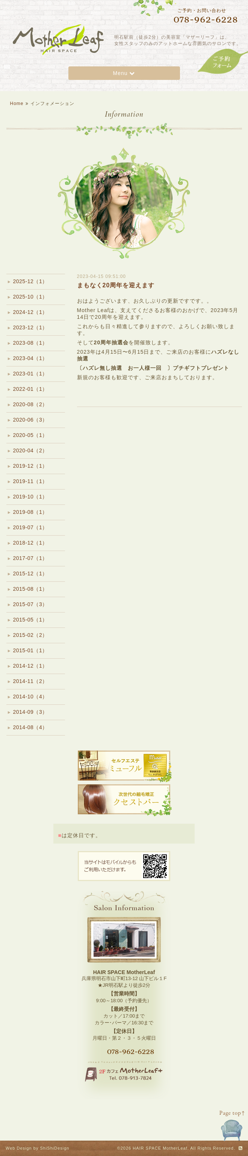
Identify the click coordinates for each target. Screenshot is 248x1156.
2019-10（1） (30, 497)
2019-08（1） (30, 512)
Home (17, 103)
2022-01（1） (30, 389)
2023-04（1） (30, 358)
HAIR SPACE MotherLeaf (160, 1148)
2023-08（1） (30, 343)
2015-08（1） (30, 589)
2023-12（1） (30, 327)
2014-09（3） (30, 712)
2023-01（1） (30, 374)
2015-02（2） (30, 635)
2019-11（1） (30, 481)
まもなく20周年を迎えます (116, 285)
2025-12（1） (30, 281)
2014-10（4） (30, 697)
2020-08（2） (30, 404)
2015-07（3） (30, 604)
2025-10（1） (30, 297)
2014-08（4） (30, 727)
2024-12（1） (30, 312)
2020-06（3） (30, 420)
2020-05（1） (30, 435)
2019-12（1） (30, 466)
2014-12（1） (30, 666)
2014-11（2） (30, 681)
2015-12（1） (30, 573)
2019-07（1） (30, 527)
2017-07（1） (30, 558)
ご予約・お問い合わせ (199, 16)
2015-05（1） (30, 620)
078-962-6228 (130, 1051)
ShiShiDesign (54, 1148)
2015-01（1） (30, 650)
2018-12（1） (30, 543)
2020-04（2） (30, 450)
